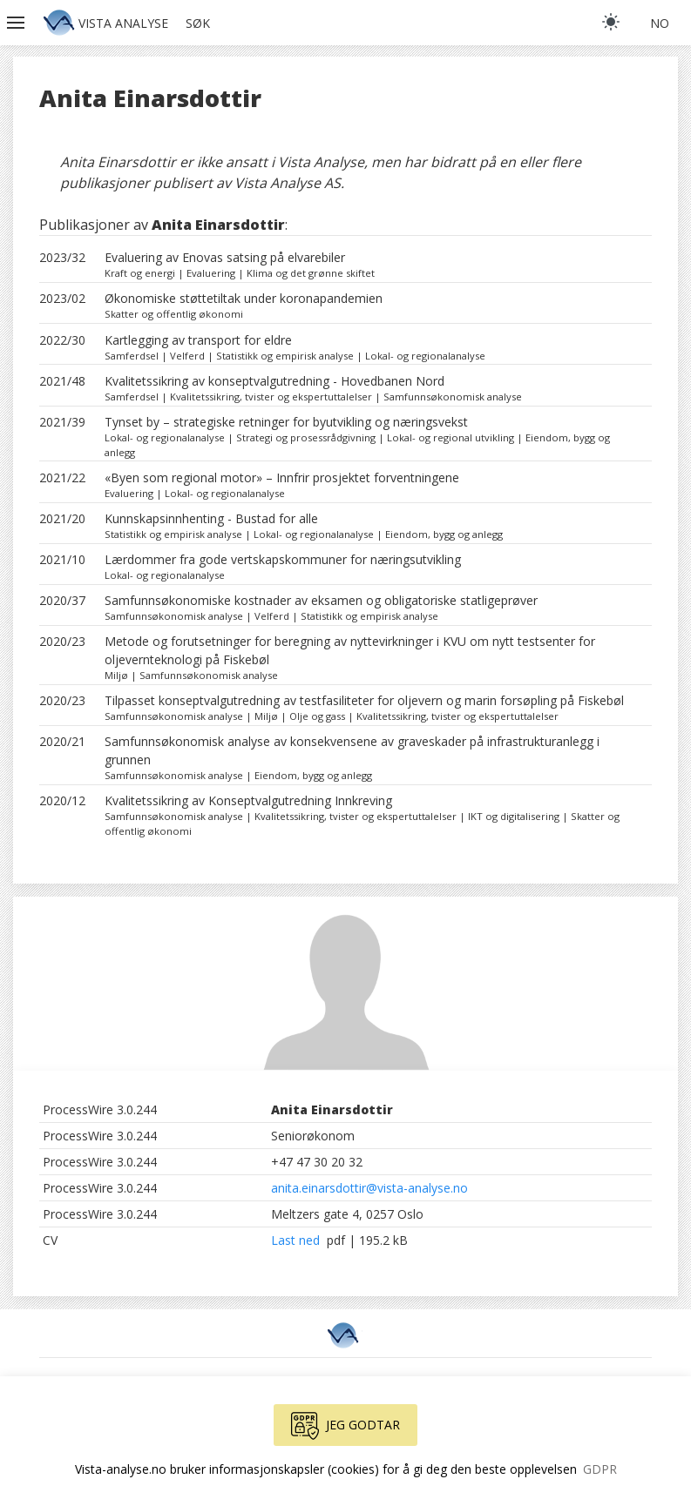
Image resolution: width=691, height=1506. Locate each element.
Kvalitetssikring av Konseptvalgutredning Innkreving (248, 800)
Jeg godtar (345, 1426)
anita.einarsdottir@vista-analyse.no (369, 1188)
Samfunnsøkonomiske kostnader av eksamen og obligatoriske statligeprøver (321, 600)
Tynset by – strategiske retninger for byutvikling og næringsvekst (286, 421)
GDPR (600, 1469)
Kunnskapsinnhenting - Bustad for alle (211, 518)
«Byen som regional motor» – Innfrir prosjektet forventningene (282, 477)
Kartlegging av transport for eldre (198, 340)
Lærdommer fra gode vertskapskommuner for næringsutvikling (283, 559)
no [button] (659, 23)
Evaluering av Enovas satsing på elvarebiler (225, 257)
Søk (198, 23)
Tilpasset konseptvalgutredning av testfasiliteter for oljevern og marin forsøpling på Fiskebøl (364, 700)
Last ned (297, 1240)
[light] (611, 21)
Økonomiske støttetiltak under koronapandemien (244, 298)
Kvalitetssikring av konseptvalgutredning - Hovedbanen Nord (274, 381)
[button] (17, 22)
